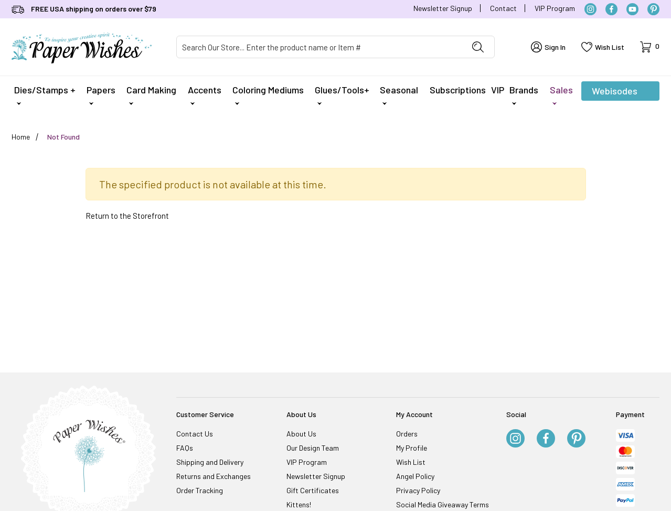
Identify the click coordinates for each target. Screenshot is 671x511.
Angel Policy (415, 476)
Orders (407, 433)
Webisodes (614, 93)
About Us (301, 433)
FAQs (184, 447)
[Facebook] (611, 9)
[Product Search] (319, 47)
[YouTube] (632, 9)
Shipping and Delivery (209, 461)
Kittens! (298, 504)
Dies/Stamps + (45, 94)
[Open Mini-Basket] (649, 46)
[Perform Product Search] (478, 47)
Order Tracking (199, 490)
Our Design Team (312, 447)
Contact (503, 8)
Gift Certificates (312, 490)
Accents (204, 94)
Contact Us (194, 433)
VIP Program (555, 8)
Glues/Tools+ (342, 94)
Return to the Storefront (127, 215)
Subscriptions (458, 89)
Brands (523, 94)
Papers (101, 94)
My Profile (411, 447)
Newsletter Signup (442, 8)
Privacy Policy (418, 490)
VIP (497, 89)
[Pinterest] (653, 9)
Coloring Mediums (268, 94)
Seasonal (399, 94)
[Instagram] (590, 9)
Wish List (410, 461)
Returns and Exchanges (213, 476)
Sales (561, 94)
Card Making (151, 94)
